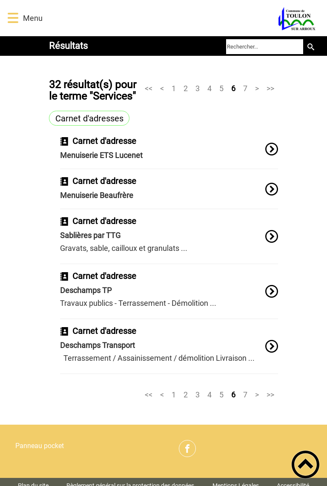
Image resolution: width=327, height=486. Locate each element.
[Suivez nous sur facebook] (187, 448)
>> (270, 87)
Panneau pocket (39, 446)
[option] (169, 153)
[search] (264, 46)
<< (148, 87)
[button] (13, 18)
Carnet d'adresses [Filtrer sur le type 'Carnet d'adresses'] (89, 118)
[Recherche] (311, 47)
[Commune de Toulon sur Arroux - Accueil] (184, 18)
